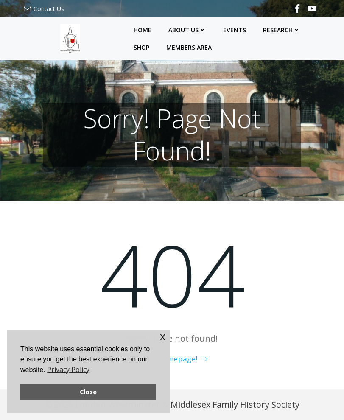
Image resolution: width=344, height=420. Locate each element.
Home (142, 30)
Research (281, 30)
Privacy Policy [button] (68, 369)
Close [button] (88, 392)
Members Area (189, 47)
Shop (141, 47)
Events (234, 30)
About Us (187, 30)
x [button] (162, 337)
